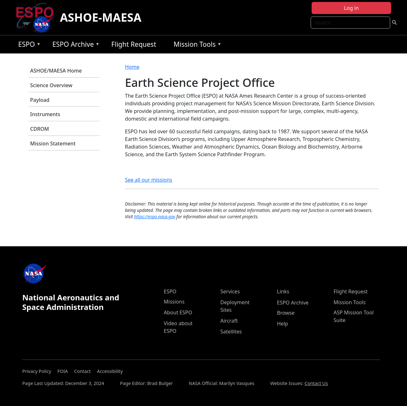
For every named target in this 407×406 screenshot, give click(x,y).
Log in (351, 7)
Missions (174, 301)
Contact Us (316, 383)
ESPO (28, 45)
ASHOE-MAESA (100, 17)
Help (282, 323)
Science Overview (51, 85)
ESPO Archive (74, 45)
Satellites (231, 331)
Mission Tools (196, 45)
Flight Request (133, 44)
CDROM (39, 128)
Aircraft (229, 320)
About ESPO (178, 312)
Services (230, 291)
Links (283, 291)
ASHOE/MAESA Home (56, 70)
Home (132, 66)
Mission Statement (53, 143)
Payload (40, 99)
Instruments (45, 114)
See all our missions (148, 179)
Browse (285, 312)
